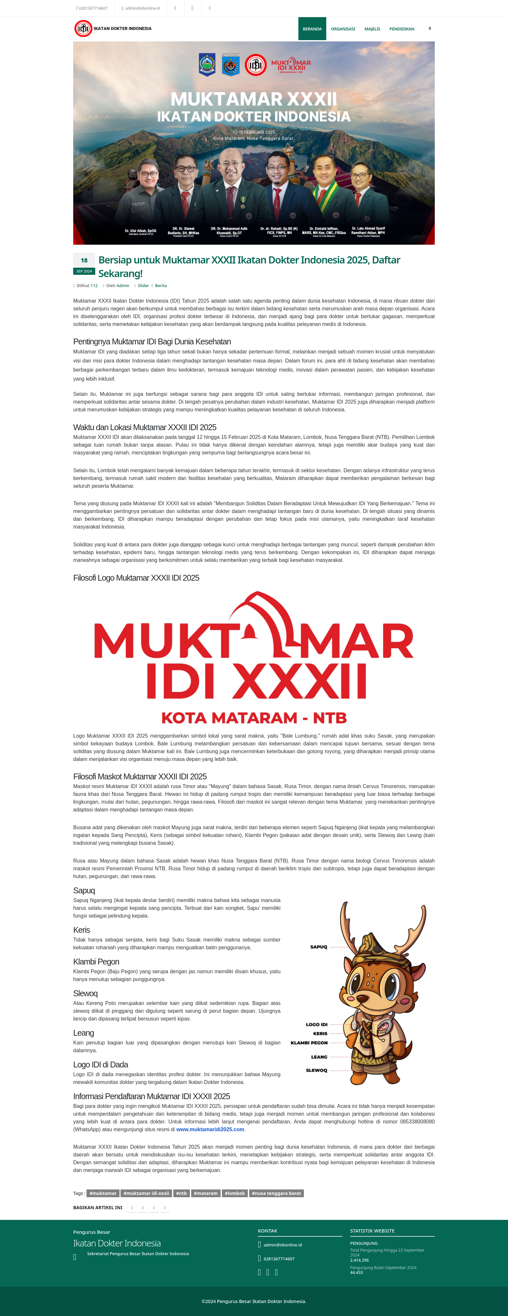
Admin (123, 285)
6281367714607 (91, 8)
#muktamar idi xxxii (146, 1193)
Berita (161, 285)
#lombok (235, 1193)
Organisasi (343, 29)
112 (94, 285)
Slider (143, 285)
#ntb (181, 1193)
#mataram (206, 1193)
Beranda (312, 29)
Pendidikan (401, 29)
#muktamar (102, 1193)
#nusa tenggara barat (276, 1193)
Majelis (372, 29)
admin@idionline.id (140, 8)
